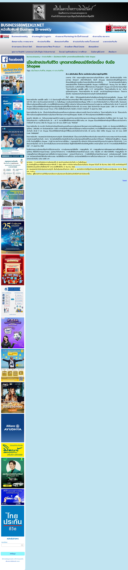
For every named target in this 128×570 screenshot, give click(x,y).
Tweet (124, 181)
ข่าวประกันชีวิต (47, 57)
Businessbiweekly (33, 57)
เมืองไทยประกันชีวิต (38, 71)
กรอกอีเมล (4, 542)
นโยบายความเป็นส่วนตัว (11, 561)
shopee (48, 71)
